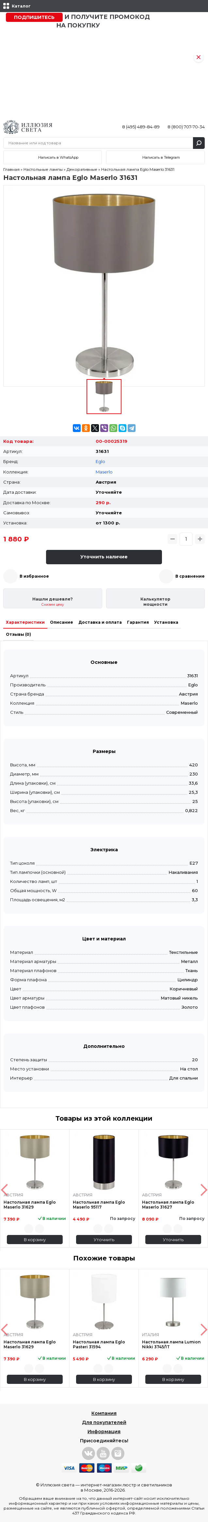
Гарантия (138, 622)
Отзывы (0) (18, 634)
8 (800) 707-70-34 (186, 126)
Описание (61, 622)
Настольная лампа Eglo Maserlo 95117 (99, 1205)
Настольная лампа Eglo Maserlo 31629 (30, 1205)
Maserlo (104, 471)
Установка (166, 622)
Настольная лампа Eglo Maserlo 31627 (168, 1205)
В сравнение (190, 576)
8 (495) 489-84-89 (141, 126)
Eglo (100, 461)
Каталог (21, 6)
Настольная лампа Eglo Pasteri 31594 (99, 1344)
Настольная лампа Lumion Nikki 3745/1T (171, 1344)
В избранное (34, 576)
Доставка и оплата (100, 622)
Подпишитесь (34, 17)
